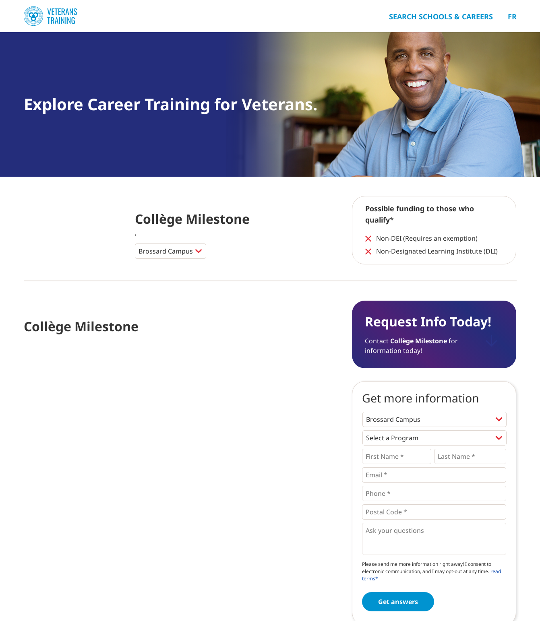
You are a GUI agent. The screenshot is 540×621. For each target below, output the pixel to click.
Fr (512, 16)
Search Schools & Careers (441, 16)
